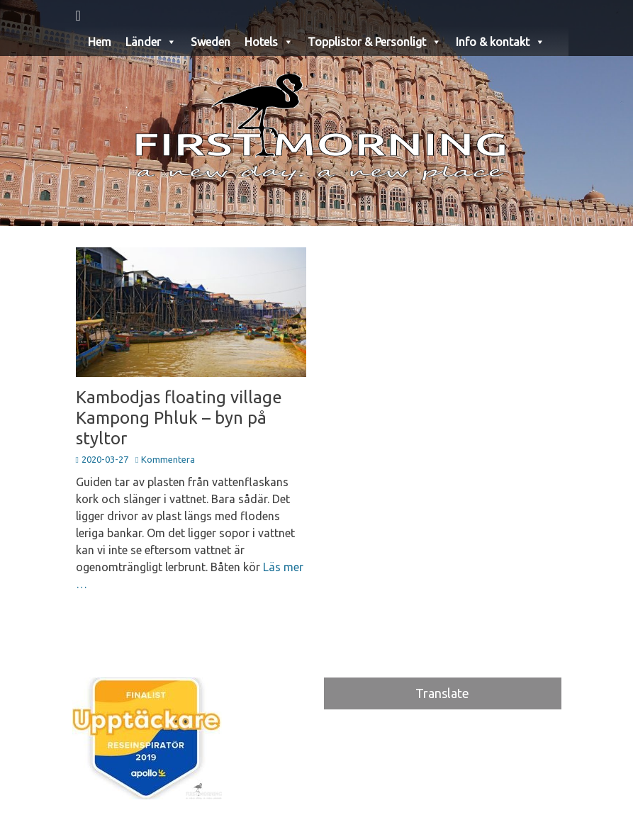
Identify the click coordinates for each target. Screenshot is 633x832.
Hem (99, 41)
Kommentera (168, 459)
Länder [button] (151, 42)
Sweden (210, 41)
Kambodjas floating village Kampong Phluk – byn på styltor (179, 418)
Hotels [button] (269, 42)
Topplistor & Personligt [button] (375, 42)
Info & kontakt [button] (500, 42)
